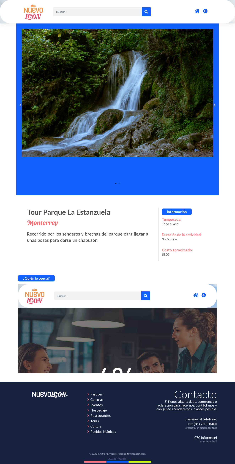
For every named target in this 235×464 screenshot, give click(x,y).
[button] (20, 105)
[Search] (146, 11)
